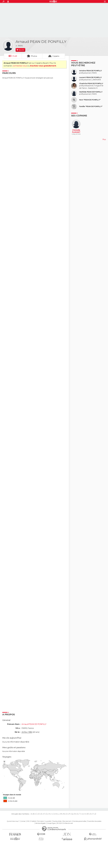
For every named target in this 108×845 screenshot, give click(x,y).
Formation (40, 821)
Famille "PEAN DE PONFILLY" (90, 106)
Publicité (33, 821)
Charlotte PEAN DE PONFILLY (91, 84)
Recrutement (67, 821)
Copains (55, 56)
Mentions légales (40, 823)
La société (48, 821)
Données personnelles (79, 821)
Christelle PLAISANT (76, 131)
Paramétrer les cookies (94, 821)
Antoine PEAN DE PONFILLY (90, 71)
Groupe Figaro (51, 823)
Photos (34, 56)
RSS (28, 821)
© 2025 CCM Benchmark (65, 823)
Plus (104, 139)
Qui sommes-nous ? (13, 821)
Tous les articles (57, 821)
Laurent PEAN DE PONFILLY (90, 77)
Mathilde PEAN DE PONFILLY (90, 92)
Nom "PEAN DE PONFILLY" (90, 100)
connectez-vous (20, 66)
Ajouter (21, 50)
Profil (14, 56)
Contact (23, 821)
